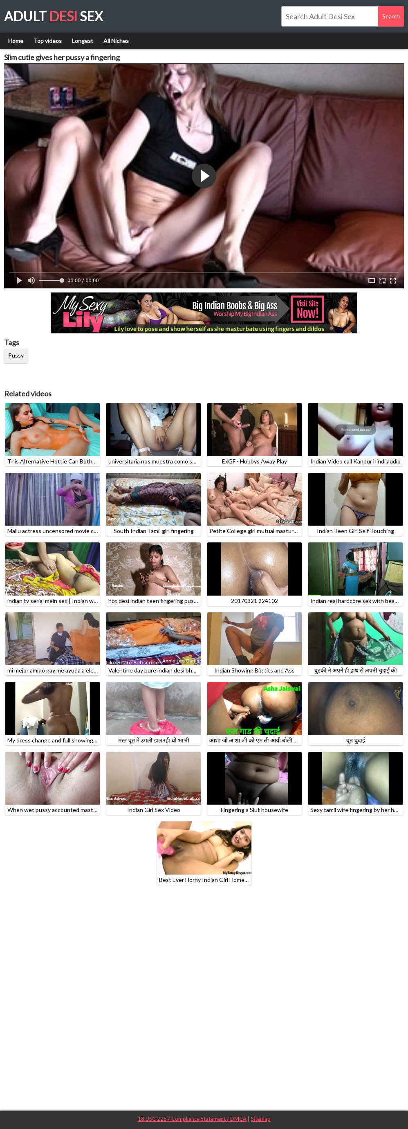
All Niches (116, 40)
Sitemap (261, 1119)
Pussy (16, 355)
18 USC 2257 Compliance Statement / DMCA (192, 1119)
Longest (82, 40)
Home (15, 40)
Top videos (48, 40)
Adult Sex (53, 16)
